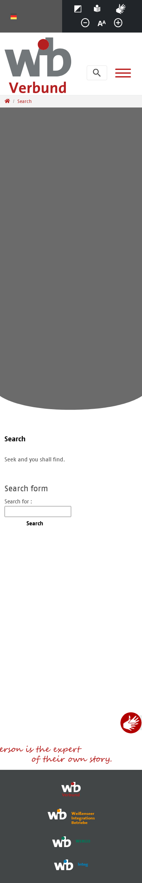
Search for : (18, 501)
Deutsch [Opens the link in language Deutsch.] (14, 16)
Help (99, 7)
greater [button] (121, 24)
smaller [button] (88, 24)
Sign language (125, 7)
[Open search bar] (97, 72)
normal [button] (104, 24)
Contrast (80, 7)
